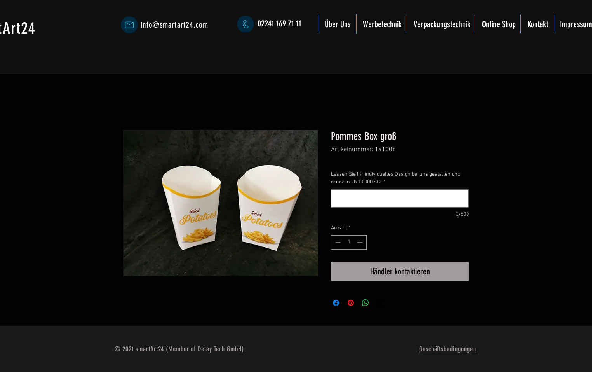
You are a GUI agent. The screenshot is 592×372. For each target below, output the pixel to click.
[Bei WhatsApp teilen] (365, 302)
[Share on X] (380, 302)
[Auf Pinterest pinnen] (350, 302)
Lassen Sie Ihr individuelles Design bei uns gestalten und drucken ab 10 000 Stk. (395, 178)
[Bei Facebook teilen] (336, 302)
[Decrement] (337, 242)
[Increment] (361, 242)
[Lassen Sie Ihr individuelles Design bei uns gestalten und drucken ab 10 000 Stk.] (399, 198)
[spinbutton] (349, 242)
